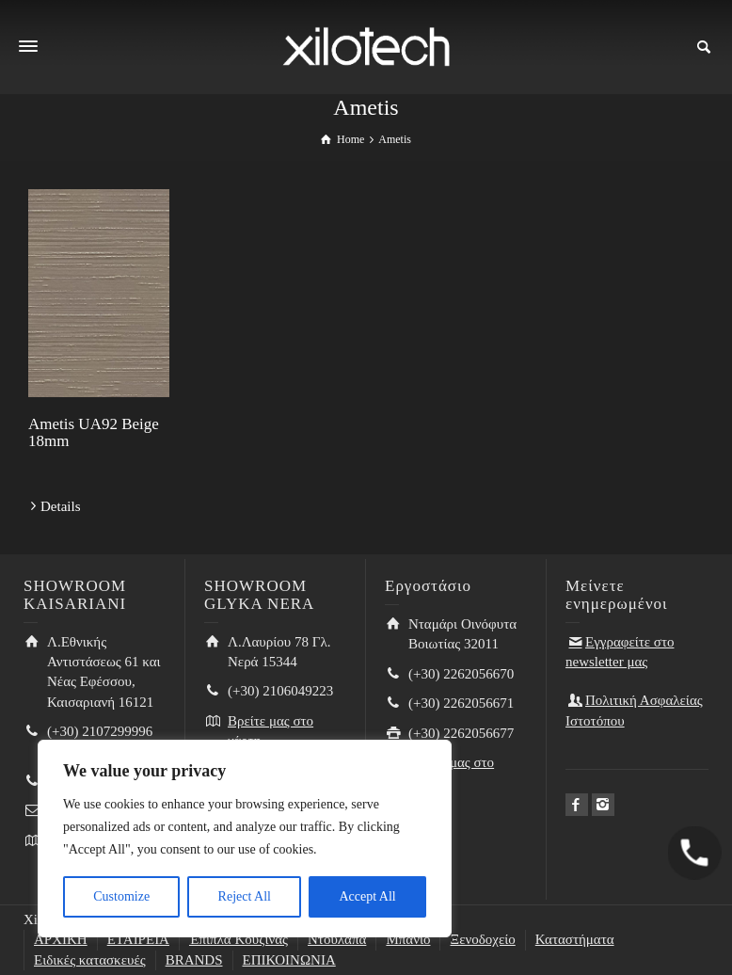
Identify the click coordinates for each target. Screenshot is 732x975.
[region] (245, 838)
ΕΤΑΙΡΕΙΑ (138, 939)
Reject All (244, 896)
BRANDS (194, 959)
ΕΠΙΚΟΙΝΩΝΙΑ (289, 959)
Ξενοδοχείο (482, 939)
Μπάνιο (408, 939)
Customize (121, 896)
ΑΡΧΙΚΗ (61, 939)
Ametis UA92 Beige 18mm (93, 433)
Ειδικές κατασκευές (90, 959)
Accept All (367, 896)
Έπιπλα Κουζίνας (238, 939)
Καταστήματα (574, 939)
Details (60, 506)
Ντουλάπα (337, 939)
